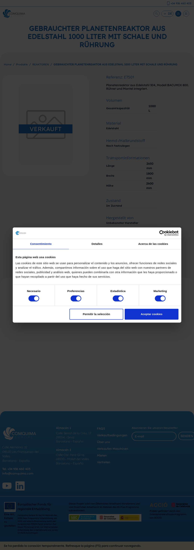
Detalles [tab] (97, 243)
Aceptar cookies (152, 314)
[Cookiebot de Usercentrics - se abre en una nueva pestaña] (162, 233)
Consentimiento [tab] (41, 243)
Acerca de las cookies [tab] (153, 243)
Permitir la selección (96, 314)
